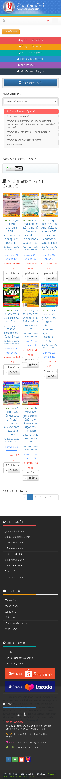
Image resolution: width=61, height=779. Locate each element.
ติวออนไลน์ (10, 571)
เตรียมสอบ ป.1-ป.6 (14, 543)
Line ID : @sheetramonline (19, 658)
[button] (32, 21)
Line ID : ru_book (14, 664)
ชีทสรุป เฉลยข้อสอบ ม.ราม (17, 537)
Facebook (10, 652)
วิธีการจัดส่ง (10, 612)
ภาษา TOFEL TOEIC (14, 566)
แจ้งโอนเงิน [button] (11, 31)
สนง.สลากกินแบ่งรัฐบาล (18, 137)
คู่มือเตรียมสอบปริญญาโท (30, 71)
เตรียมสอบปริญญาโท (15, 560)
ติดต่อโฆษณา (11, 629)
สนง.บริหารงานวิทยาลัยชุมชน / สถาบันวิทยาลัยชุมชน (29, 126)
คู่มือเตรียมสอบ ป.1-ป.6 (30, 65)
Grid (10, 168)
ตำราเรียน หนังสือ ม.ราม (30, 59)
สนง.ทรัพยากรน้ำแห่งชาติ (19, 112)
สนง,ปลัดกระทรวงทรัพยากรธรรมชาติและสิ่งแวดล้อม (28, 118)
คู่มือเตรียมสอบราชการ (30, 40)
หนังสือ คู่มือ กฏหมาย (30, 53)
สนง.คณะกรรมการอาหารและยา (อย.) (25, 142)
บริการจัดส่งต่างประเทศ (16, 623)
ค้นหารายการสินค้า (30, 83)
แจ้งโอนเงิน (10, 617)
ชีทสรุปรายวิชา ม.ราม (30, 46)
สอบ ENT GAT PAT (14, 554)
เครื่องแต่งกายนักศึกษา (15, 577)
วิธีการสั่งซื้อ (10, 600)
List (18, 168)
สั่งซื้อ (14, 278)
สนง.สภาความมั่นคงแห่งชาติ (20, 132)
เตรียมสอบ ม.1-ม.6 (14, 548)
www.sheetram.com (27, 747)
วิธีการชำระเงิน (11, 606)
